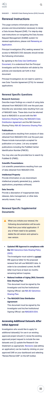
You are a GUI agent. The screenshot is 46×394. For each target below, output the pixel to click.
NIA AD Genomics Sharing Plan (28, 125)
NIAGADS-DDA (31, 312)
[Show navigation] (40, 388)
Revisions (29, 346)
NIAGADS (5, 13)
